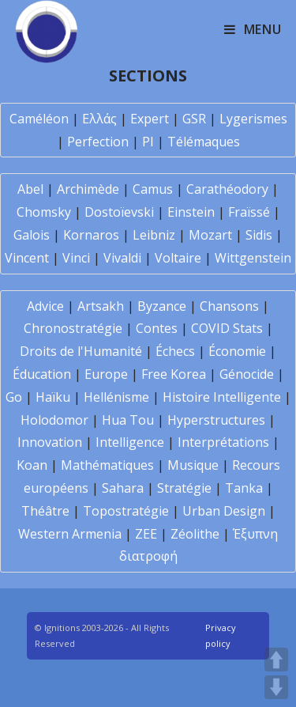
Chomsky (44, 212)
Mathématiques (107, 465)
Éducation (42, 374)
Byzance (161, 306)
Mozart (210, 235)
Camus (153, 189)
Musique (193, 465)
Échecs (175, 351)
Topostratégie (126, 511)
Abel (30, 189)
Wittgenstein (253, 258)
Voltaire (178, 258)
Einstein (191, 212)
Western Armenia (70, 534)
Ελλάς (99, 118)
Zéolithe (194, 534)
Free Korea (173, 374)
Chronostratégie (73, 328)
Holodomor (54, 420)
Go (14, 397)
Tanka (244, 488)
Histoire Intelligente (222, 397)
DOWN (276, 687)
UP (276, 659)
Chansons (229, 306)
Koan (32, 465)
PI (148, 141)
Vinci (76, 258)
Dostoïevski (119, 212)
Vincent (27, 258)
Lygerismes (253, 118)
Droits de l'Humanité (81, 351)
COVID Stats (227, 328)
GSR (194, 118)
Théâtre (45, 511)
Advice (45, 306)
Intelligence (130, 442)
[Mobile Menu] (253, 29)
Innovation (49, 442)
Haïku (53, 397)
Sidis (258, 235)
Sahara (123, 488)
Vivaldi (122, 258)
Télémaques (203, 141)
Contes (157, 328)
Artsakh (100, 306)
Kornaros (91, 235)
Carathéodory (227, 189)
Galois (31, 235)
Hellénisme (116, 397)
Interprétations (223, 442)
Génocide (246, 374)
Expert (149, 118)
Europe (106, 374)
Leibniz (154, 235)
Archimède (88, 189)
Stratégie (184, 488)
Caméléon (39, 118)
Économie (237, 351)
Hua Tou (128, 420)
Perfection (98, 141)
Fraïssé (249, 212)
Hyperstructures (216, 420)
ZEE (146, 534)
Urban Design (223, 511)
